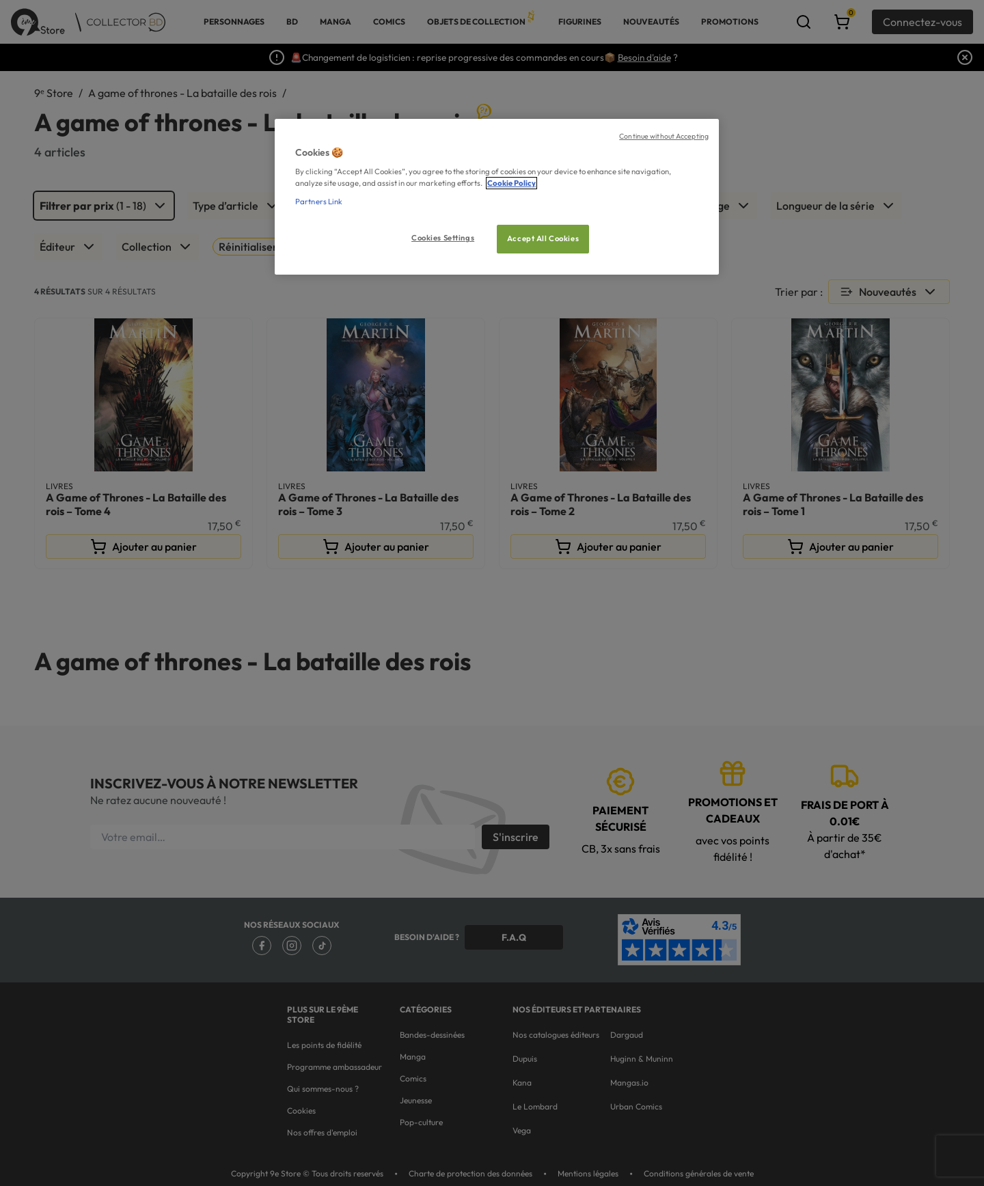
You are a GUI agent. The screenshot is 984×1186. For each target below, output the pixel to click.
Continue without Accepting (664, 136)
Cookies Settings (442, 238)
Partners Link (318, 201)
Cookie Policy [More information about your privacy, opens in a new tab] (511, 183)
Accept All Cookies (543, 238)
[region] (497, 197)
